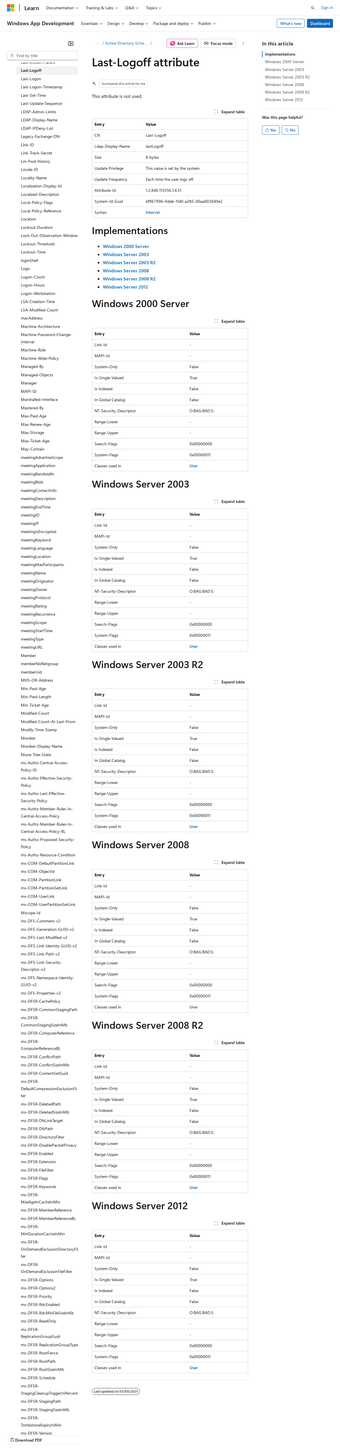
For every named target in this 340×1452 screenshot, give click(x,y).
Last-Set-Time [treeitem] (33, 95)
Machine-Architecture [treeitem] (40, 326)
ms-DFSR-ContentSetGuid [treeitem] (44, 1073)
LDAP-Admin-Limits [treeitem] (38, 111)
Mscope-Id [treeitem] (30, 912)
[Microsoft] (10, 8)
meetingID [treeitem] (30, 515)
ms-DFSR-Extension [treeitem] (38, 1161)
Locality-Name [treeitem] (34, 177)
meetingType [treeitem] (32, 639)
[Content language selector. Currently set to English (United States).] (33, 1420)
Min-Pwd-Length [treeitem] (36, 696)
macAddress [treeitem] (32, 318)
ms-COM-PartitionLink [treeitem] (41, 879)
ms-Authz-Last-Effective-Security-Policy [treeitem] (43, 797)
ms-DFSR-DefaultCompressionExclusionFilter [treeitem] (49, 1088)
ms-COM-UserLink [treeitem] (37, 896)
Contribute (103, 1434)
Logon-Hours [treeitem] (33, 285)
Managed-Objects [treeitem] (37, 374)
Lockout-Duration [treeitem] (37, 227)
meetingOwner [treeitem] (34, 589)
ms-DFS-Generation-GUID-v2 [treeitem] (47, 929)
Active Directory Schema (127, 43)
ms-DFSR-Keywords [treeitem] (38, 1186)
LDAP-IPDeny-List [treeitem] (37, 128)
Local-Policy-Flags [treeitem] (37, 202)
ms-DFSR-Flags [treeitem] (34, 1178)
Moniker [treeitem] (28, 738)
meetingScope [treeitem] (33, 622)
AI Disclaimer (18, 1434)
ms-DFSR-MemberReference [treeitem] (46, 1210)
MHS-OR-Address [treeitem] (37, 680)
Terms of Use (211, 1434)
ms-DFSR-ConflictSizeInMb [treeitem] (45, 1065)
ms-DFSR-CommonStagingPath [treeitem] (49, 1009)
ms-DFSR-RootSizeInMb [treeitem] (42, 1369)
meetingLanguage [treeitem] (37, 548)
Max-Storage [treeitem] (32, 432)
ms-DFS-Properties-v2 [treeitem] (41, 993)
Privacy (126, 1434)
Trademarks (240, 1434)
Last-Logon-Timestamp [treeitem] (41, 87)
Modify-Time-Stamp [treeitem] (39, 729)
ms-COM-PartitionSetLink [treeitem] (44, 888)
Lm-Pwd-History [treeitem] (35, 161)
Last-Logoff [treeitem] (31, 70)
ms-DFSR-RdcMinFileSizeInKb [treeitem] (47, 1313)
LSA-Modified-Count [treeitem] (39, 310)
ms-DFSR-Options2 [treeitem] (38, 1288)
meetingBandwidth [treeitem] (37, 474)
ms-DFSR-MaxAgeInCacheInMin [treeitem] (40, 1198)
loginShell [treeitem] (29, 260)
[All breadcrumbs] (97, 43)
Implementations (280, 54)
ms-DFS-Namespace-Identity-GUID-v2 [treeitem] (47, 981)
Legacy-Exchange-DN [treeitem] (40, 136)
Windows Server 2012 (284, 99)
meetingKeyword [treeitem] (36, 540)
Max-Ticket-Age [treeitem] (35, 441)
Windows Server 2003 (284, 69)
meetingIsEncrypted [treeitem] (38, 531)
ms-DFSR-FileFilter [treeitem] (37, 1170)
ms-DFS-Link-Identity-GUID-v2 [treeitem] (49, 945)
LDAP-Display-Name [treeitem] (39, 120)
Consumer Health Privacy (166, 1434)
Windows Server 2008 (284, 84)
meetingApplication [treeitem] (38, 465)
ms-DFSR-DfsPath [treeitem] (37, 1128)
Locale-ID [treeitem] (29, 169)
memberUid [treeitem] (31, 672)
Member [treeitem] (28, 655)
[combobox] (42, 55)
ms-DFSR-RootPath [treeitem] (38, 1361)
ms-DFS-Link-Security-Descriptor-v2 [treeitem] (41, 966)
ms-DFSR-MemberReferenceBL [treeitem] (48, 1218)
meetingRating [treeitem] (34, 606)
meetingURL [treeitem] (32, 647)
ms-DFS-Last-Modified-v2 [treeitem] (44, 937)
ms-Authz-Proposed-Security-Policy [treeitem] (48, 843)
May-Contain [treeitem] (32, 449)
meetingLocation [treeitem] (36, 556)
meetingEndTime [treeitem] (35, 507)
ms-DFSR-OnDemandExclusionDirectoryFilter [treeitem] (49, 1249)
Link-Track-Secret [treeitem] (36, 153)
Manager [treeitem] (29, 383)
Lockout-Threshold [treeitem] (37, 244)
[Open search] (313, 8)
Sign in (327, 7)
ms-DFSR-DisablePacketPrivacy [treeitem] (49, 1145)
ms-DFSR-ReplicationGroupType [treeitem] (49, 1344)
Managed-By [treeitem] (32, 366)
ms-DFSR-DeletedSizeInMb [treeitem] (45, 1112)
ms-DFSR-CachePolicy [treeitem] (40, 1001)
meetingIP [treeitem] (30, 523)
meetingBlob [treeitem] (32, 482)
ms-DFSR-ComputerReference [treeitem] (47, 1033)
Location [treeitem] (28, 219)
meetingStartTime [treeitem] (36, 630)
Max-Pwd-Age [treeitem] (33, 416)
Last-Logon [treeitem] (31, 78)
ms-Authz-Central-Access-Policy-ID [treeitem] (44, 766)
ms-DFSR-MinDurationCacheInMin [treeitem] (43, 1230)
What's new (290, 23)
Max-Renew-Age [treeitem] (35, 424)
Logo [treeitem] (25, 268)
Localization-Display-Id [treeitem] (41, 186)
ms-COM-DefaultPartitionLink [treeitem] (47, 863)
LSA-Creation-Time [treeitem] (38, 301)
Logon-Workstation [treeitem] (38, 293)
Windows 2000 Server (284, 61)
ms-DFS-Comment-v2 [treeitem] (41, 921)
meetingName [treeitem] (33, 573)
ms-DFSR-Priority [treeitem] (36, 1296)
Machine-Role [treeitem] (33, 350)
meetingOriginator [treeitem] (37, 581)
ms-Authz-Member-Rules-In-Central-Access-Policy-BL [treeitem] (47, 827)
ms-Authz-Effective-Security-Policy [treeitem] (47, 781)
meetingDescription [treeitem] (38, 498)
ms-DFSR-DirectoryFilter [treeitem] (42, 1137)
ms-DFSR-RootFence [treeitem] (39, 1353)
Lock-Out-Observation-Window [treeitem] (49, 235)
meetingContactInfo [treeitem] (39, 490)
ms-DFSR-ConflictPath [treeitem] (41, 1056)
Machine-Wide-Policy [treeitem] (40, 358)
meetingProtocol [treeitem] (35, 597)
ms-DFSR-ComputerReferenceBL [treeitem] (41, 1045)
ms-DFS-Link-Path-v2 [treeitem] (40, 954)
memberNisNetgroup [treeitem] (39, 663)
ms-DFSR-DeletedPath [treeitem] (41, 1104)
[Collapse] (70, 43)
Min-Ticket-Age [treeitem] (35, 705)
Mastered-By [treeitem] (32, 408)
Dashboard (320, 23)
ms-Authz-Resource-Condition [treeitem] (48, 855)
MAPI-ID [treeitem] (29, 391)
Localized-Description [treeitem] (40, 194)
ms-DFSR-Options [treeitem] (37, 1280)
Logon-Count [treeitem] (33, 277)
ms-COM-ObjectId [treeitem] (37, 871)
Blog (79, 1434)
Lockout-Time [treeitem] (33, 252)
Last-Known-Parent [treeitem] (38, 62)
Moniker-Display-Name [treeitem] (41, 746)
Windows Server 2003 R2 (287, 77)
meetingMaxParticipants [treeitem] (42, 564)
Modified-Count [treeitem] (35, 713)
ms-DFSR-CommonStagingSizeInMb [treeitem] (44, 1021)
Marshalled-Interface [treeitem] (39, 399)
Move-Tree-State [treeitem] (36, 754)
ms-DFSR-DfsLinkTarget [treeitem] (42, 1120)
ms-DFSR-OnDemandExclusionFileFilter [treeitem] (46, 1268)
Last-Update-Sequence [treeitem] (41, 103)
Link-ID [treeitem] (27, 144)
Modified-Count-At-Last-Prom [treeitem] (48, 721)
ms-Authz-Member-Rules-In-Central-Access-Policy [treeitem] (47, 812)
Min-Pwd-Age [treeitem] (33, 688)
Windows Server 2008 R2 (287, 92)
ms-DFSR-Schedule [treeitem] (38, 1377)
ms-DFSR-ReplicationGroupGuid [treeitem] (40, 1333)
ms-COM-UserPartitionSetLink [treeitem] (48, 904)
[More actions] (243, 43)
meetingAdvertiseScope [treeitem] (42, 457)
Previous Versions (52, 1434)
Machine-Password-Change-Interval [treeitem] (46, 338)
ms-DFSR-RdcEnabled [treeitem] (40, 1304)
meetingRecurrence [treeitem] (38, 614)
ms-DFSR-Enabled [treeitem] (37, 1153)
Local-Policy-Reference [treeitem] (41, 211)
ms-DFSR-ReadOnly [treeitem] (38, 1321)
